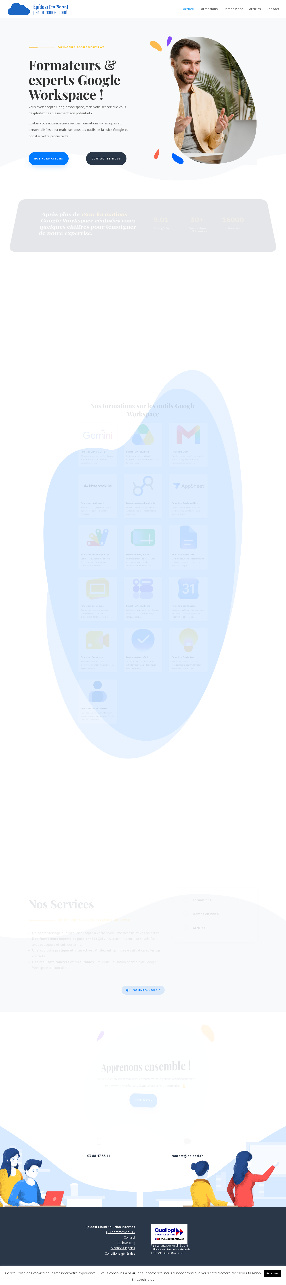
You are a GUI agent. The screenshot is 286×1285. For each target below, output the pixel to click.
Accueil (188, 9)
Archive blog (126, 1243)
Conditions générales (120, 1253)
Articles (255, 9)
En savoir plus (143, 1279)
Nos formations (49, 158)
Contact (273, 9)
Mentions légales (123, 1248)
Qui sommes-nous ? (143, 990)
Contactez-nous (106, 158)
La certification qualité (167, 1245)
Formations (209, 9)
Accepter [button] (272, 1273)
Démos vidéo (233, 9)
